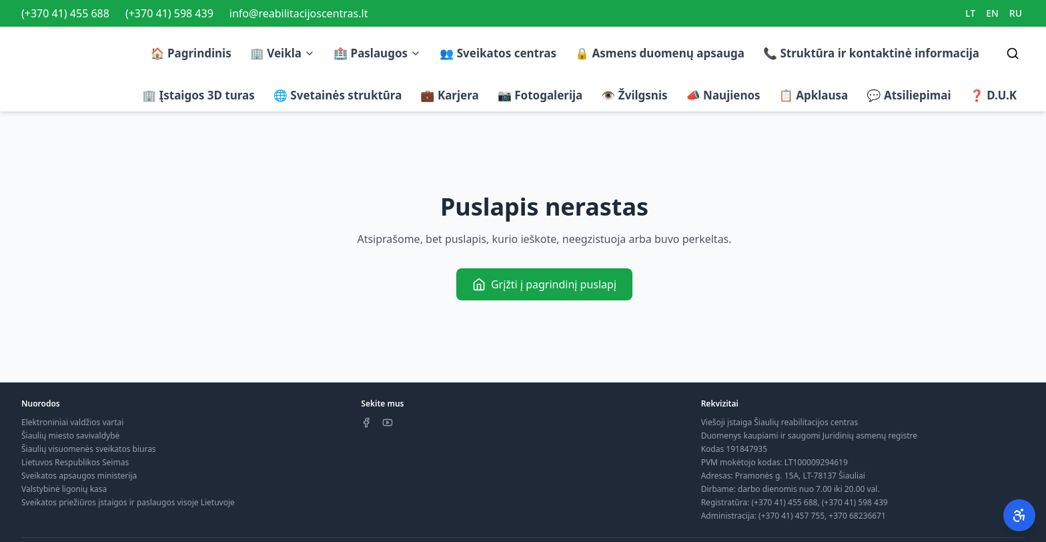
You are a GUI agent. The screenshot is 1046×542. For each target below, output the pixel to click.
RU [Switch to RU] (1015, 13)
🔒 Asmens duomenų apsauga (659, 53)
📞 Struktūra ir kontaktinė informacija (871, 53)
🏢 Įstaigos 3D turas (198, 95)
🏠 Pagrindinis (190, 53)
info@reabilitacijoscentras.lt (298, 13)
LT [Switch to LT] (970, 13)
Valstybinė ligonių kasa (64, 489)
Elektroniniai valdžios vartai (72, 422)
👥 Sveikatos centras (498, 53)
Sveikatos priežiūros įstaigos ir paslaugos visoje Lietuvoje (128, 502)
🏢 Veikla (282, 53)
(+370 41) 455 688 (65, 13)
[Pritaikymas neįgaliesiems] (1019, 515)
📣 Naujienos (723, 95)
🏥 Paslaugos (377, 53)
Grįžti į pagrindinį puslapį (544, 284)
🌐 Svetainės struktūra (338, 95)
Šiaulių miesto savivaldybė (70, 435)
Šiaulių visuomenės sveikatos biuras (88, 449)
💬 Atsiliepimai (909, 95)
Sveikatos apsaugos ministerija (79, 475)
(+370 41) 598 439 (169, 13)
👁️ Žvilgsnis (634, 95)
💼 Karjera (449, 95)
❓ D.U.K (993, 95)
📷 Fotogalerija (540, 95)
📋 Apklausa (814, 95)
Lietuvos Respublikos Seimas (75, 462)
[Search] (1013, 53)
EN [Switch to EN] (992, 13)
